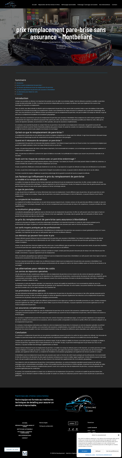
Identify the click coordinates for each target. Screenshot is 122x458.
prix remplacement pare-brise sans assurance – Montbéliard (61, 33)
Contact (114, 5)
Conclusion (19, 94)
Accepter (84, 451)
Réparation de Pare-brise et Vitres (49, 5)
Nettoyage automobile (69, 5)
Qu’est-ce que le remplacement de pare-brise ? (29, 85)
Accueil (34, 5)
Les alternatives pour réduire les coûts (27, 92)
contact (72, 423)
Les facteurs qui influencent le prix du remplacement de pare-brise (34, 87)
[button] (118, 435)
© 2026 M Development (57, 453)
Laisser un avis (12, 449)
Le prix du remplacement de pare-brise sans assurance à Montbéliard (35, 89)
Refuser (98, 451)
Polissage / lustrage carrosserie (87, 5)
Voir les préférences (112, 451)
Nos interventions (104, 5)
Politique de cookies (90, 455)
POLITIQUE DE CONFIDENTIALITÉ (104, 455)
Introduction (19, 83)
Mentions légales (71, 453)
